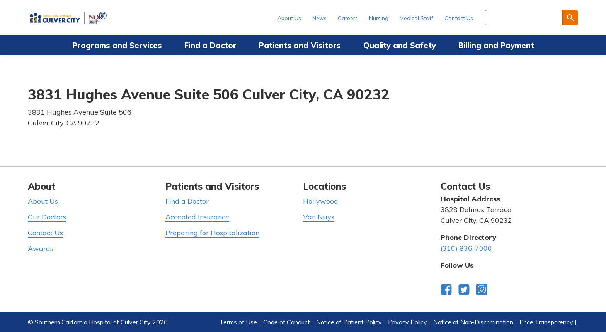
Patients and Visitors (300, 45)
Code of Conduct (286, 322)
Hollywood (320, 201)
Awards (40, 248)
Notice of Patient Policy (349, 322)
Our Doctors (47, 216)
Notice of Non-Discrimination (473, 322)
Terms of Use (238, 322)
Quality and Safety (399, 45)
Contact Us (458, 18)
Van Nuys (318, 216)
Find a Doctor (210, 45)
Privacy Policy (407, 322)
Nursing (378, 18)
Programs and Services (117, 45)
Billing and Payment (496, 45)
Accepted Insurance (197, 216)
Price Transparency (546, 322)
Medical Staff (416, 18)
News (319, 18)
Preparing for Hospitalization (212, 232)
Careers (348, 18)
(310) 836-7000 (466, 248)
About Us (289, 18)
